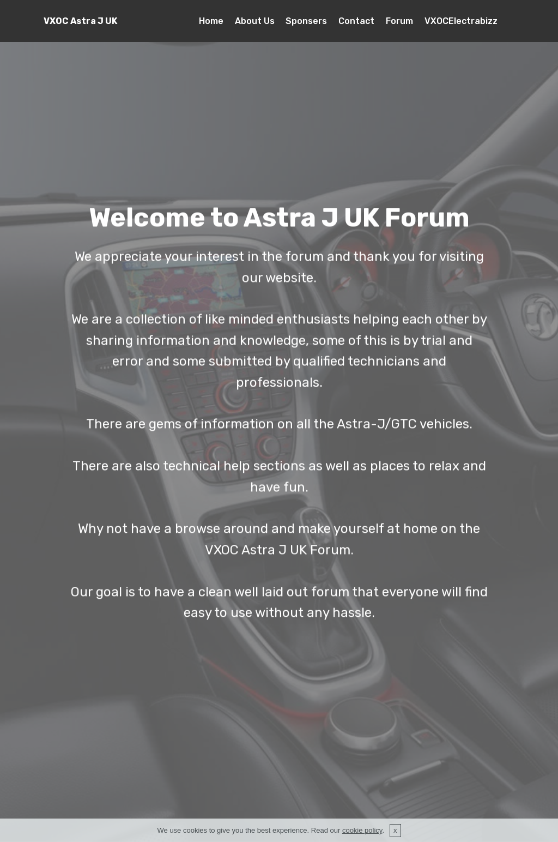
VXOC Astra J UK (80, 21)
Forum (399, 21)
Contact (356, 21)
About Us (255, 21)
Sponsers (306, 21)
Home (211, 21)
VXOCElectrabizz (461, 21)
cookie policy (362, 834)
